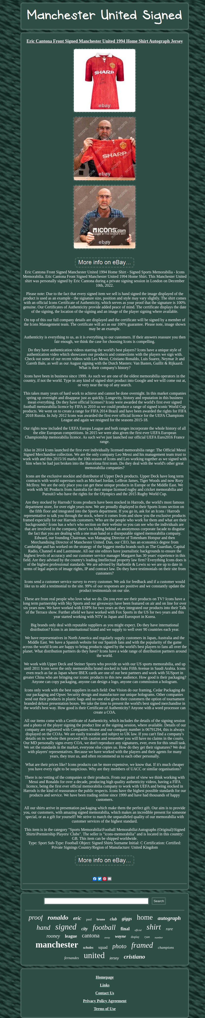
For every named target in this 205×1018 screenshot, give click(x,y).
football (104, 927)
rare (169, 929)
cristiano (134, 956)
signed (65, 926)
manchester (56, 944)
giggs (127, 918)
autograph (169, 918)
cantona (91, 935)
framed (142, 945)
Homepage (105, 977)
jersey (114, 958)
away (107, 937)
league (71, 936)
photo (119, 946)
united (94, 955)
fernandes (71, 958)
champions (166, 947)
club (113, 919)
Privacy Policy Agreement (104, 1001)
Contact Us (104, 993)
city (84, 928)
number (159, 937)
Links (105, 985)
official (138, 930)
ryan (147, 937)
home (145, 917)
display (135, 937)
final (125, 928)
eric (77, 918)
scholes (88, 947)
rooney (53, 936)
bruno (101, 919)
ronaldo (58, 917)
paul (89, 919)
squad (102, 947)
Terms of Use (105, 1009)
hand (43, 927)
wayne (120, 936)
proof (36, 917)
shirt (153, 926)
